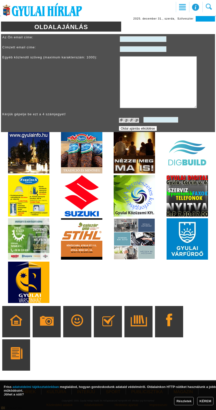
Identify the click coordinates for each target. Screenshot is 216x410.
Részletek (183, 401)
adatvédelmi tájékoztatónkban (36, 387)
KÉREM (205, 401)
